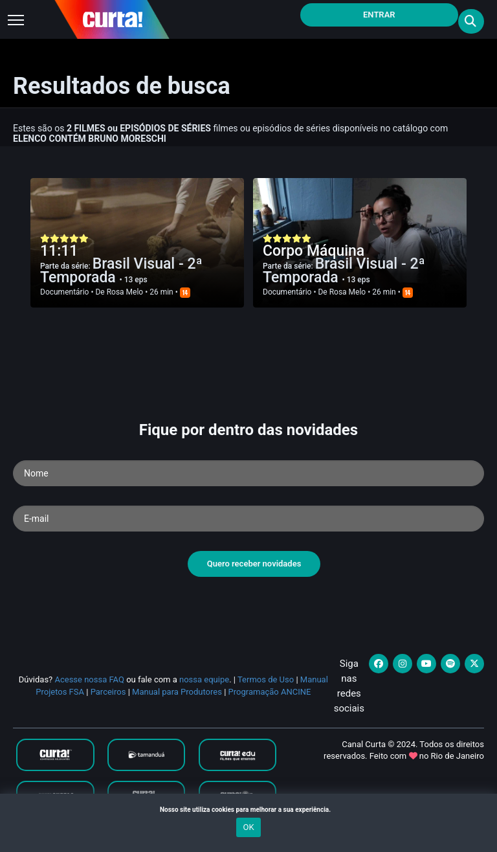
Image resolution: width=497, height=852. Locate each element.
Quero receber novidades (254, 563)
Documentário (64, 292)
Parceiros (108, 692)
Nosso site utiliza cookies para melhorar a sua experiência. (248, 809)
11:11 (59, 251)
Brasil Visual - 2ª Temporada (121, 270)
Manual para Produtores (177, 692)
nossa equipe (204, 679)
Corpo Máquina (313, 251)
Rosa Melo (125, 292)
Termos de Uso (265, 679)
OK (248, 827)
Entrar (379, 14)
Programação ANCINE (269, 692)
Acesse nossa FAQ (89, 679)
